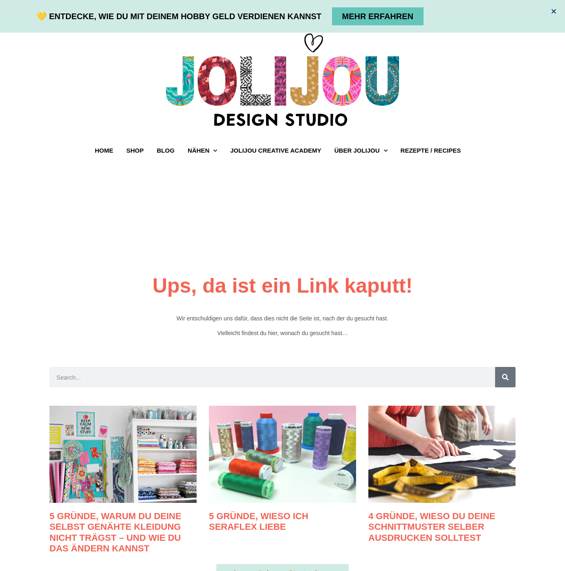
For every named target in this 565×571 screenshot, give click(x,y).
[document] (282, 285)
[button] (554, 11)
